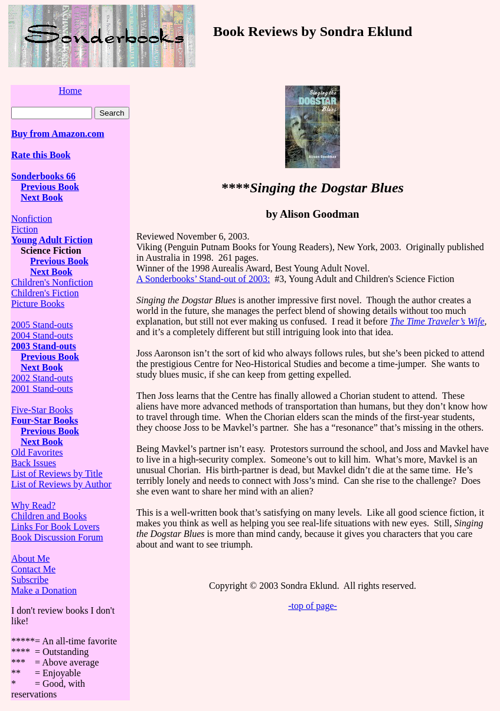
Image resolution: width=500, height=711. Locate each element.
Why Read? (33, 505)
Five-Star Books (42, 410)
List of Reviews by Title (57, 473)
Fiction (24, 229)
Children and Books (49, 516)
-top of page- (312, 606)
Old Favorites (37, 452)
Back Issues (33, 463)
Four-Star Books (44, 420)
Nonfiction (31, 219)
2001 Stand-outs (42, 389)
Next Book (42, 197)
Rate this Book (40, 155)
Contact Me (33, 569)
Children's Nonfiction (52, 282)
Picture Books (37, 304)
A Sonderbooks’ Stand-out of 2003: (203, 279)
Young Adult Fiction (52, 240)
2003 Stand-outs (43, 346)
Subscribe (29, 580)
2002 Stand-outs (42, 378)
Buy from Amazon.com (57, 134)
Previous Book (50, 187)
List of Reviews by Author (61, 484)
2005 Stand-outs (42, 325)
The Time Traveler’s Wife (437, 321)
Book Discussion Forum (57, 537)
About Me (30, 558)
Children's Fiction (45, 293)
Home (69, 91)
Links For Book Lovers (55, 527)
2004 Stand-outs (42, 335)
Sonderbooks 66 (43, 176)
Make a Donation (44, 590)
